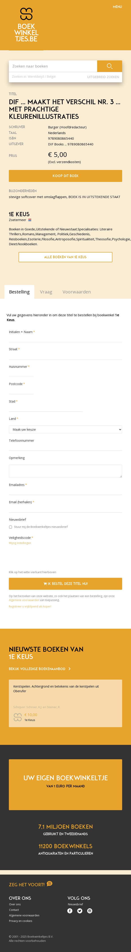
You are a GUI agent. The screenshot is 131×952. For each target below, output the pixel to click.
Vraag (46, 292)
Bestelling (19, 292)
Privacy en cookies (20, 921)
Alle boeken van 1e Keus (65, 257)
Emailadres (17, 485)
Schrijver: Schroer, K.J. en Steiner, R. (36, 707)
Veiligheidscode (20, 538)
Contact (14, 910)
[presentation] (42, 558)
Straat (13, 349)
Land (12, 418)
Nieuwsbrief (17, 519)
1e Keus (19, 214)
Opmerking (17, 458)
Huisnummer (18, 366)
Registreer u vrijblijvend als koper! (30, 606)
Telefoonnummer (21, 440)
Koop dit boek (66, 176)
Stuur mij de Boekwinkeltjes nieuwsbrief (38, 527)
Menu (117, 7)
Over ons (15, 904)
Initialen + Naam (21, 332)
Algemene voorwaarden (24, 600)
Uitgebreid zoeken (103, 77)
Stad (12, 401)
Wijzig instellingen (20, 543)
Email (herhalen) (20, 502)
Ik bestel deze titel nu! (66, 584)
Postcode (16, 384)
